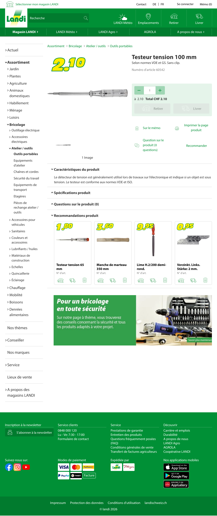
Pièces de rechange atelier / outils (26, 208)
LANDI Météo (65, 32)
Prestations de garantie (127, 430)
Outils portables (26, 154)
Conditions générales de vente (132, 447)
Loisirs (14, 117)
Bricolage (17, 124)
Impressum (58, 503)
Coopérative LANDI (176, 452)
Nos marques (18, 352)
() (206, 4)
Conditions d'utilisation (124, 503)
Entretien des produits (126, 435)
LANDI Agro (107, 32)
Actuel (12, 49)
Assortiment (18, 62)
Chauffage (18, 287)
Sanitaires (18, 231)
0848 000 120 (67, 430)
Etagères (20, 196)
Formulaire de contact (73, 439)
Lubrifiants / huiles (25, 249)
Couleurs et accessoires (20, 240)
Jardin (14, 68)
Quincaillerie (20, 273)
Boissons (16, 302)
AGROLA (150, 32)
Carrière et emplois (176, 430)
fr (162, 4)
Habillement (19, 102)
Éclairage (18, 280)
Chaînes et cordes (26, 172)
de (154, 4)
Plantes (15, 76)
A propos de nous (189, 32)
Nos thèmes (17, 327)
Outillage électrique (26, 130)
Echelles (17, 267)
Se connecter (185, 4)
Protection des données (87, 503)
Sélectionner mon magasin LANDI (37, 4)
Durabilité (170, 435)
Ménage (16, 110)
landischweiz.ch (156, 503)
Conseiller (15, 340)
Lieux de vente (19, 377)
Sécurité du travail (26, 178)
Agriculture (18, 83)
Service (13, 364)
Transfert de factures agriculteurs (134, 452)
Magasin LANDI (24, 32)
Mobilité (16, 294)
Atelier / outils (22, 148)
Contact (141, 4)
